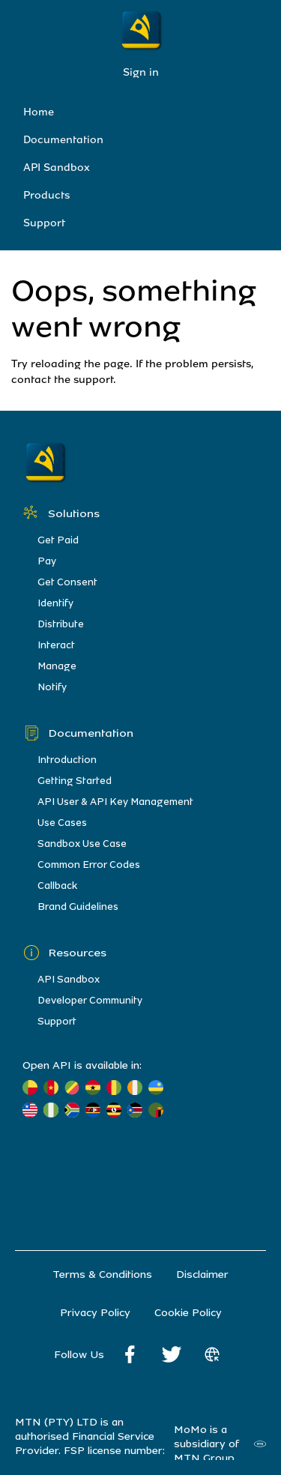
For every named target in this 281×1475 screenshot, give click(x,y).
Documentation (63, 140)
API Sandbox (56, 167)
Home (38, 112)
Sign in (141, 72)
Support (44, 223)
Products (46, 195)
